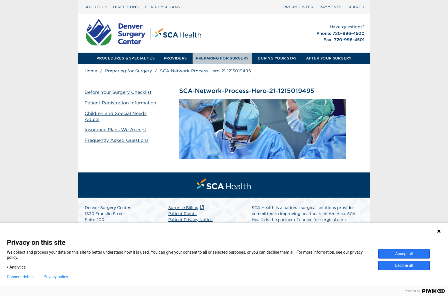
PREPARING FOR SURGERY (222, 58)
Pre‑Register (298, 7)
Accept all (404, 253)
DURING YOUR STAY (277, 58)
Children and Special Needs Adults (116, 116)
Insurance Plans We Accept (115, 129)
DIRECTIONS (126, 7)
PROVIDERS (175, 58)
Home (91, 70)
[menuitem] (96, 7)
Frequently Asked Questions (117, 140)
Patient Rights (182, 213)
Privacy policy (56, 277)
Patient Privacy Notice (190, 219)
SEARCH (356, 7)
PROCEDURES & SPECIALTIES (126, 58)
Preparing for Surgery (128, 70)
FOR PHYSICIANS (162, 7)
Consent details (21, 277)
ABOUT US (96, 7)
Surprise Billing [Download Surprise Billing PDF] (186, 207)
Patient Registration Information (120, 103)
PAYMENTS (330, 7)
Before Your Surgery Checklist (118, 92)
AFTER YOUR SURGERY (329, 58)
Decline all (404, 265)
